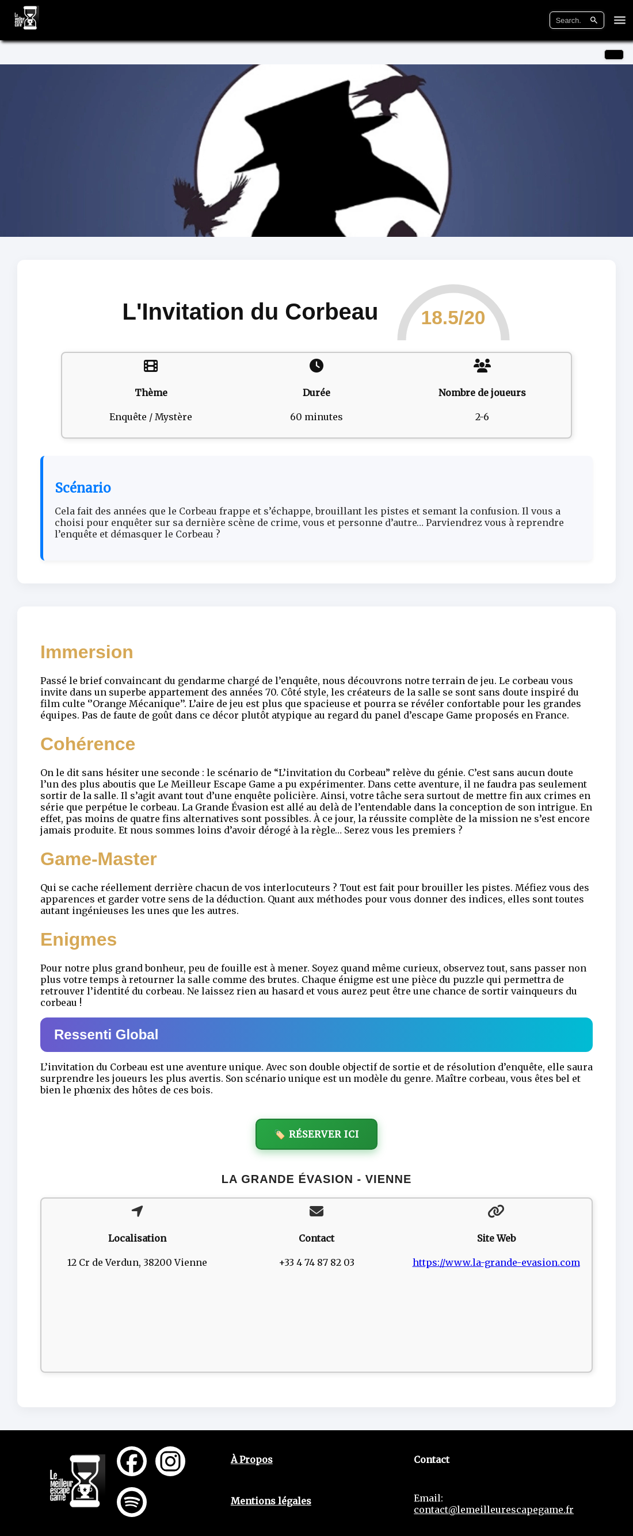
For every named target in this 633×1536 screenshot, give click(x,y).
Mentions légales (271, 1501)
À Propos (252, 1459)
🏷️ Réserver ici (316, 1134)
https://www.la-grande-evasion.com (496, 1262)
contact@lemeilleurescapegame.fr (494, 1509)
